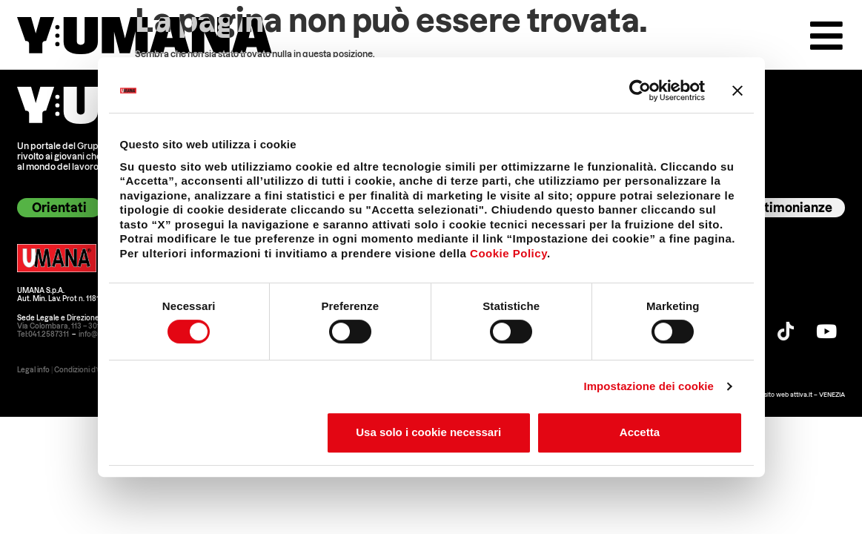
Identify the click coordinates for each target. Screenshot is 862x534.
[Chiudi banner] (737, 90)
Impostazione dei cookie (648, 386)
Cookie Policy (508, 253)
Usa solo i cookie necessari (428, 432)
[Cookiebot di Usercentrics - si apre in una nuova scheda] (640, 90)
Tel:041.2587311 (43, 334)
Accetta (640, 432)
